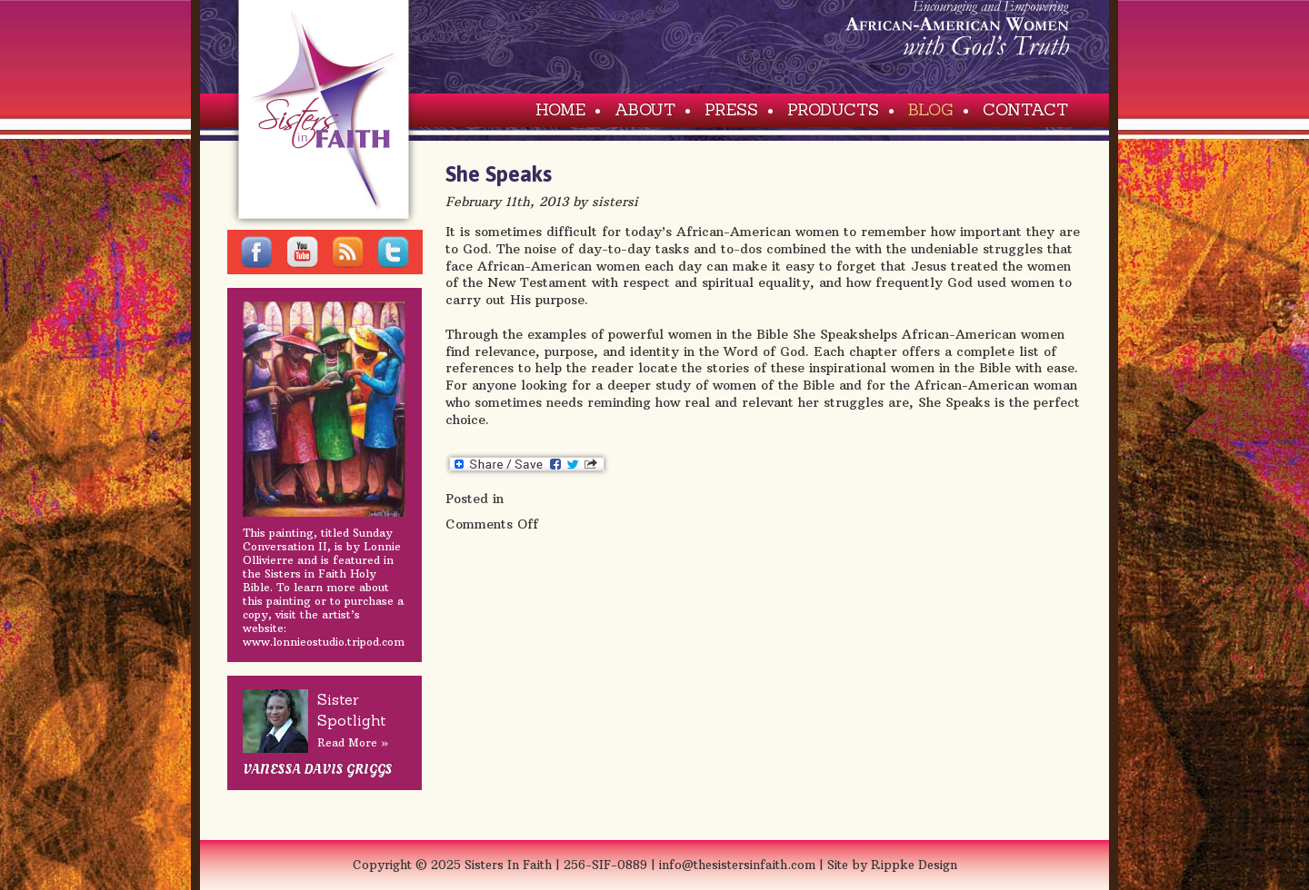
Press (731, 109)
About (645, 109)
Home (560, 109)
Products (833, 109)
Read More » (352, 742)
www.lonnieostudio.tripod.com (324, 641)
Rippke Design (914, 864)
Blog (931, 109)
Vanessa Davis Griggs (318, 769)
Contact (1025, 109)
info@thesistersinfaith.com (739, 864)
